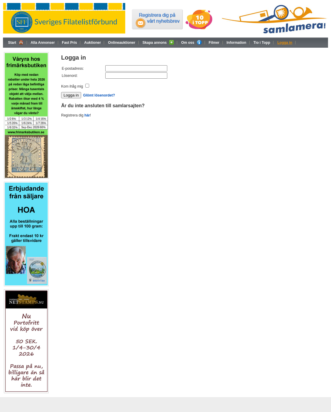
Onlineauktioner (121, 43)
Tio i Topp (261, 43)
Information (236, 43)
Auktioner (92, 43)
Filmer (214, 43)
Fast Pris (69, 43)
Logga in (284, 43)
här (87, 115)
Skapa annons (158, 42)
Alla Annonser (43, 43)
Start (16, 42)
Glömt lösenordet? (99, 95)
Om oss (191, 42)
